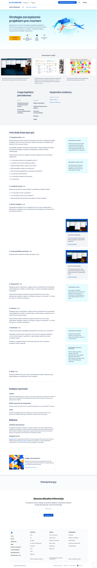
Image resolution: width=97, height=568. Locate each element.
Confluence (32, 545)
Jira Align (32, 540)
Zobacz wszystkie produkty (36, 558)
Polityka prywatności (58, 565)
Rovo (31, 535)
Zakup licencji (52, 537)
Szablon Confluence (55, 102)
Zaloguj (85, 2)
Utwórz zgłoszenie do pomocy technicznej (56, 558)
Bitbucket (32, 554)
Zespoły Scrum (13, 439)
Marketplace (52, 545)
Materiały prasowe (15, 552)
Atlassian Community (31, 467)
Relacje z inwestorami (16, 547)
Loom (31, 548)
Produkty (26, 2)
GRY (23, 7)
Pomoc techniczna (53, 535)
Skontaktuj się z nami (16, 555)
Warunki (66, 565)
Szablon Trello (54, 99)
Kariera (12, 538)
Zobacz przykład (72, 244)
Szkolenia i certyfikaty (73, 537)
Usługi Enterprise (72, 545)
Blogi (12, 544)
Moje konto (51, 548)
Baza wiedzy (52, 543)
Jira (31, 537)
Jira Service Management (35, 543)
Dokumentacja (72, 540)
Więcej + (33, 2)
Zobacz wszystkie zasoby (75, 558)
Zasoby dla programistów (74, 543)
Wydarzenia (13, 541)
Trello (31, 551)
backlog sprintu (23, 440)
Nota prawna (73, 565)
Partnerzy (71, 535)
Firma (12, 536)
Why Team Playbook (31, 7)
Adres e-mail (48, 508)
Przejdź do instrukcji (15, 38)
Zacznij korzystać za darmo (67, 2)
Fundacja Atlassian (15, 549)
